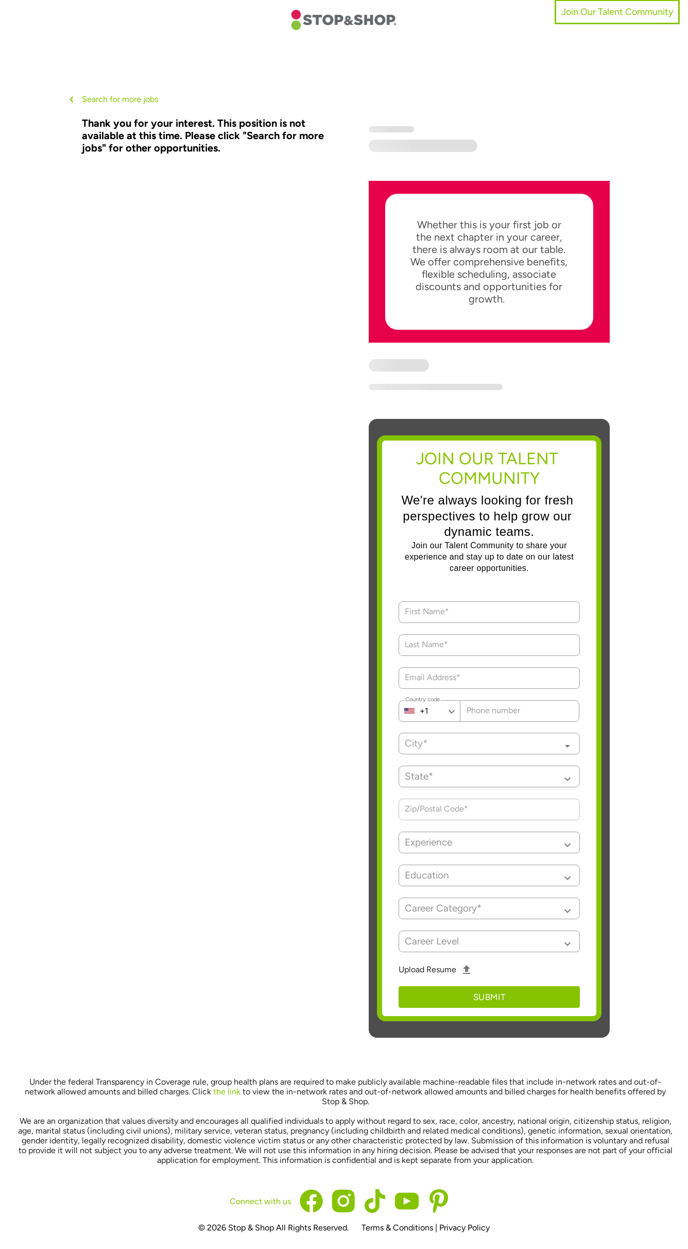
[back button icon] (71, 99)
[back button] (73, 99)
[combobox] (489, 743)
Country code (422, 701)
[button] (489, 776)
